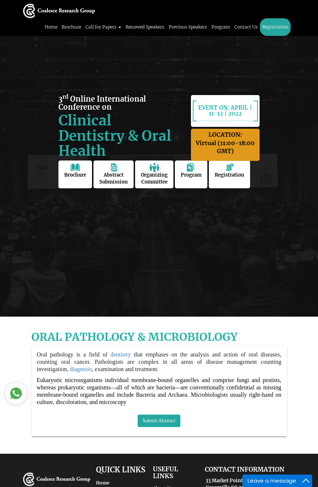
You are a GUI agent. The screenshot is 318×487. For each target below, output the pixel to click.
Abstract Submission (113, 174)
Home (51, 27)
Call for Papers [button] (103, 27)
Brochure (71, 27)
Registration (275, 27)
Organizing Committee (154, 174)
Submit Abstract (159, 420)
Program (220, 27)
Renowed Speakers (145, 27)
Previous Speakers (188, 27)
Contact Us (246, 27)
